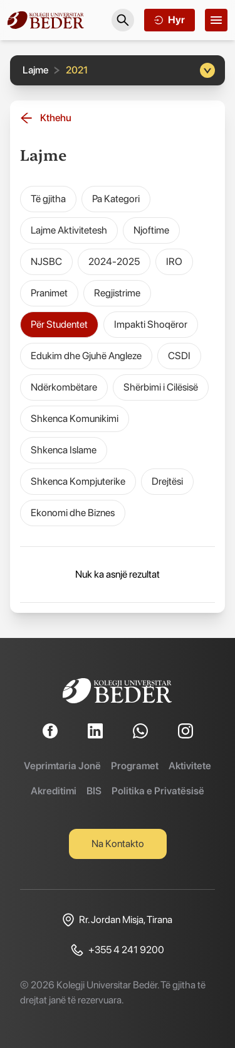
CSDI (179, 356)
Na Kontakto (117, 844)
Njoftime (151, 230)
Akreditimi (53, 791)
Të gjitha (48, 199)
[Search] (123, 20)
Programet (135, 766)
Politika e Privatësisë (158, 791)
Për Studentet (59, 324)
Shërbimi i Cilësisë (160, 387)
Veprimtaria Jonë (62, 766)
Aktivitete (190, 766)
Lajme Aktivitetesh (69, 230)
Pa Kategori (116, 199)
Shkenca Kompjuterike (78, 481)
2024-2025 (114, 261)
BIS (94, 791)
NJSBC (46, 261)
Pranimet (49, 293)
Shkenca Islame (64, 450)
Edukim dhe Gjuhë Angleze (86, 356)
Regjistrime (117, 293)
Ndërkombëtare (64, 387)
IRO (174, 261)
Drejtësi (167, 481)
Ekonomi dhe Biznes (73, 513)
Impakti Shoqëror (150, 324)
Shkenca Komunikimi (74, 418)
